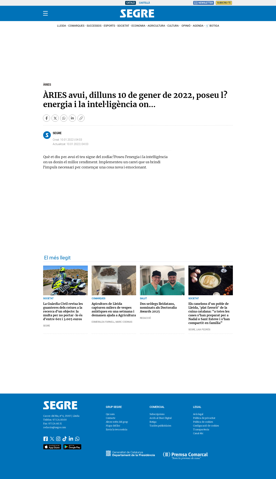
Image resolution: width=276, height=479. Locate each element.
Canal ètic (198, 433)
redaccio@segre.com (54, 427)
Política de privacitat (204, 418)
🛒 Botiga (212, 25)
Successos (94, 25)
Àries (47, 84)
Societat (123, 25)
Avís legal (198, 414)
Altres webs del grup (117, 421)
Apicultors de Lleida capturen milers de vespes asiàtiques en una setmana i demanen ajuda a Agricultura (114, 309)
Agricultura (156, 25)
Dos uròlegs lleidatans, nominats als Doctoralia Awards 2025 (158, 307)
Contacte (110, 418)
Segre (57, 133)
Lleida (61, 25)
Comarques (76, 25)
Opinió (186, 25)
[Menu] (45, 13)
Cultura (173, 25)
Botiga (153, 421)
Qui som (110, 414)
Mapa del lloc (113, 425)
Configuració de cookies (206, 425)
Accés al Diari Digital (161, 418)
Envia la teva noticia (116, 429)
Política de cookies (203, 421)
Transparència (201, 429)
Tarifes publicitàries (160, 425)
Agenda (198, 25)
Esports (109, 25)
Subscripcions (157, 414)
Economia (138, 25)
